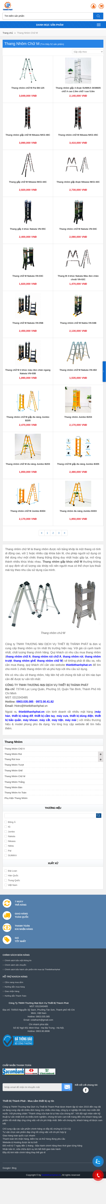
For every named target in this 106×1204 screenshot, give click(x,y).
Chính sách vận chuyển (15, 965)
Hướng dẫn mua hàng (15, 987)
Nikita (9, 846)
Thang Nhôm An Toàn (15, 792)
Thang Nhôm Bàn (13, 787)
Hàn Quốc (11, 875)
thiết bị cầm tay (44, 715)
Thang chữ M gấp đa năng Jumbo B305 (78, 464)
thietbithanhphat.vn (79, 664)
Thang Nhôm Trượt (14, 765)
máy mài (71, 720)
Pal (8, 850)
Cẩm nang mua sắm (14, 982)
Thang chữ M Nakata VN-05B (27, 323)
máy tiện (57, 720)
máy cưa (62, 715)
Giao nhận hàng (12, 991)
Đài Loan (11, 871)
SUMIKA (11, 855)
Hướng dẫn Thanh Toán (15, 996)
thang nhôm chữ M (49, 660)
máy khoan (30, 720)
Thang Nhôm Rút (13, 754)
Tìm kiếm (98, 16)
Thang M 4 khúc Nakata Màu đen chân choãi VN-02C (78, 278)
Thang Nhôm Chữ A (15, 748)
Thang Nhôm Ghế (13, 770)
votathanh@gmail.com (42, 1020)
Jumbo (10, 831)
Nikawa (10, 841)
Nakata (10, 836)
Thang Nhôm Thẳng (15, 782)
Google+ (7, 1168)
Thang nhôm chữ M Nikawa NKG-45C (78, 135)
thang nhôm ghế (25, 660)
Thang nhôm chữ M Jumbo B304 (27, 511)
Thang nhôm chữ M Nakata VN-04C (78, 229)
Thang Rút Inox (12, 759)
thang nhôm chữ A (18, 656)
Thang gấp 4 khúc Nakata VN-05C (28, 229)
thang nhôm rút (73, 656)
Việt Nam (11, 885)
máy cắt (44, 720)
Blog (14, 1168)
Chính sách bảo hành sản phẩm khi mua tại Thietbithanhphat (32, 969)
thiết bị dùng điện (81, 715)
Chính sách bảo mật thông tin (18, 960)
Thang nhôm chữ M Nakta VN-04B (78, 323)
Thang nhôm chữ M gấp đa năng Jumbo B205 (27, 419)
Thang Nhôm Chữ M (27, 33)
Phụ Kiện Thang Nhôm (16, 798)
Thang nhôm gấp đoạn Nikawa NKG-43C (78, 182)
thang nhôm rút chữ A (46, 656)
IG (7, 826)
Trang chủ (8, 33)
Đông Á (10, 822)
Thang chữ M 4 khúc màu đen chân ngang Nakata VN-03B (27, 372)
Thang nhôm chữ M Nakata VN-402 (78, 370)
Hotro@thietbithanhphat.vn (31, 705)
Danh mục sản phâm (68, 24)
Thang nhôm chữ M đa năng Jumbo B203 (28, 464)
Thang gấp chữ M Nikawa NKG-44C (28, 182)
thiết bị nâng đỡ (22, 715)
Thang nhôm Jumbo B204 (78, 417)
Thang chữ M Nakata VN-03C (27, 276)
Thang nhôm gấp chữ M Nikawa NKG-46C (28, 135)
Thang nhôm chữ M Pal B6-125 (27, 88)
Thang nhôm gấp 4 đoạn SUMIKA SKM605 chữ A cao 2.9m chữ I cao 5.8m (78, 90)
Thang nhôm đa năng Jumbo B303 (78, 511)
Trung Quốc (12, 880)
